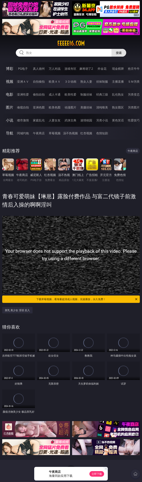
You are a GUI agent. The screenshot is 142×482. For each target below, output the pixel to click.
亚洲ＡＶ (23, 82)
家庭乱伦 (39, 120)
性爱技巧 (134, 120)
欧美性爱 (70, 94)
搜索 (119, 53)
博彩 (9, 68)
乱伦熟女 (118, 94)
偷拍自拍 (39, 94)
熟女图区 (118, 107)
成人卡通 (55, 94)
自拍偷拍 (39, 82)
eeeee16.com (71, 43)
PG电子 (23, 69)
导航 (9, 133)
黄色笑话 (118, 120)
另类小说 (102, 120)
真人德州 (39, 69)
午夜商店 (39, 133)
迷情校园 (86, 120)
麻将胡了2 (86, 69)
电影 (9, 94)
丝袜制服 (102, 82)
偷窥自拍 (23, 107)
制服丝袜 (86, 94)
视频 (9, 81)
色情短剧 (102, 133)
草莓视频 (55, 133)
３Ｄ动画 (70, 82)
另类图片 (134, 107)
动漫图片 (70, 107)
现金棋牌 (118, 69)
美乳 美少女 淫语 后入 (17, 310)
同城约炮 (23, 133)
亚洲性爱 (23, 94)
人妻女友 (55, 120)
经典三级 (102, 94)
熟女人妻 (86, 82)
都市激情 (23, 120)
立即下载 (97, 474)
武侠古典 (70, 120)
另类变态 (134, 94)
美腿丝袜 (86, 107)
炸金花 (102, 69)
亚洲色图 (39, 107)
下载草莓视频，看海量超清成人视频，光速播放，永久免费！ (87, 299)
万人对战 (55, 69)
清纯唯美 (102, 107)
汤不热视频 (70, 133)
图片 (9, 107)
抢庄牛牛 (134, 69)
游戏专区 (70, 69)
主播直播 (118, 82)
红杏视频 (86, 133)
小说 (9, 120)
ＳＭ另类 (134, 82)
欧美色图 (55, 107)
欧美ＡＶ (55, 82)
